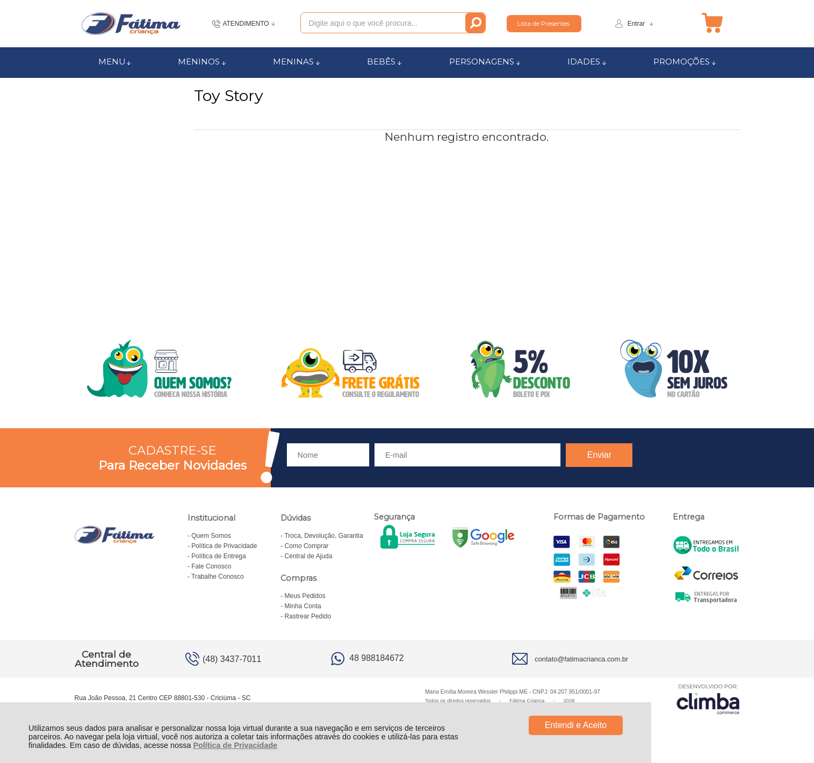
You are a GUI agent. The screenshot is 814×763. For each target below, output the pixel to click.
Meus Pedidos (305, 596)
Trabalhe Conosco (217, 576)
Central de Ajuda (309, 556)
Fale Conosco (211, 566)
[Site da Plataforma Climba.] (708, 699)
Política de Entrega (218, 556)
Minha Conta (303, 606)
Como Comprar (307, 546)
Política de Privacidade (235, 745)
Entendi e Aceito (576, 725)
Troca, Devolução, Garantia (323, 535)
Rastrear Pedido (308, 616)
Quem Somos (210, 535)
